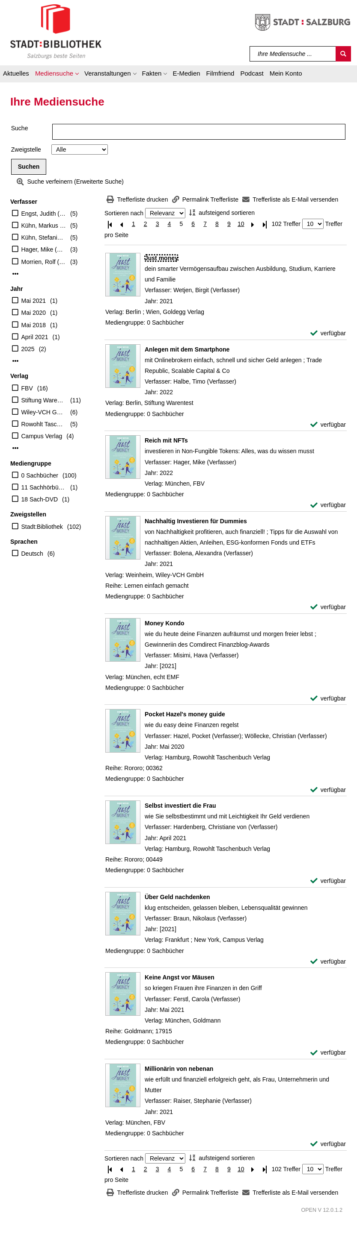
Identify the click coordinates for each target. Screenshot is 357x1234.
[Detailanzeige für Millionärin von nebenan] (179, 1068)
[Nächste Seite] (253, 224)
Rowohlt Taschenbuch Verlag (43, 424)
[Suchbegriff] (293, 53)
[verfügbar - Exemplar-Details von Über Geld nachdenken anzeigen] (328, 961)
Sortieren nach (123, 213)
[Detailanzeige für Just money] (161, 258)
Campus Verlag (41, 436)
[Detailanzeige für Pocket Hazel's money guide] (185, 714)
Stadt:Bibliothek (42, 526)
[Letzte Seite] (265, 224)
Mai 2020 (33, 312)
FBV (27, 388)
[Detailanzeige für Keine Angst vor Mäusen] (179, 977)
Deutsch (32, 553)
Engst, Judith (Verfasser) (43, 213)
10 (241, 223)
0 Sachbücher (39, 475)
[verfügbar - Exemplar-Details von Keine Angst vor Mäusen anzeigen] (328, 1052)
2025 (28, 349)
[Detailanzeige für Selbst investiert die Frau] (180, 805)
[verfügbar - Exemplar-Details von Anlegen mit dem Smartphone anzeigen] (328, 424)
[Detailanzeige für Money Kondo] (164, 623)
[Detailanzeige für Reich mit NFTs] (166, 440)
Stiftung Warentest (43, 400)
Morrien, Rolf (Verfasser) (43, 261)
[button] (57, 74)
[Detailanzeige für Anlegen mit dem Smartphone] (187, 349)
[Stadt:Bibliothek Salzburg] (55, 31)
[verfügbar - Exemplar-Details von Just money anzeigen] (328, 333)
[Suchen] (343, 54)
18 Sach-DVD (39, 499)
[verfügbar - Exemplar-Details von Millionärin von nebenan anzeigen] (328, 1144)
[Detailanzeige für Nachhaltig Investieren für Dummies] (196, 521)
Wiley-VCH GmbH (43, 412)
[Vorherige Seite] (121, 224)
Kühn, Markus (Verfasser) (43, 225)
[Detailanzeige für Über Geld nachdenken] (177, 897)
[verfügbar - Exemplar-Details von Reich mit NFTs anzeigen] (328, 505)
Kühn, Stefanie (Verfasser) (43, 237)
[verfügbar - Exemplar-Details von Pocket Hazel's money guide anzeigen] (328, 790)
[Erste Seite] (109, 224)
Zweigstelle (26, 149)
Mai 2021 (33, 300)
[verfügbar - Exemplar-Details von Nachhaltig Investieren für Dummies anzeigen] (328, 607)
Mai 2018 (33, 325)
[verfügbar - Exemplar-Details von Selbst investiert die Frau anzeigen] (328, 881)
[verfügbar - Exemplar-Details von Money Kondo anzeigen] (328, 698)
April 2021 (34, 337)
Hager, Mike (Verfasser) (43, 249)
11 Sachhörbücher (43, 487)
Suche (19, 128)
